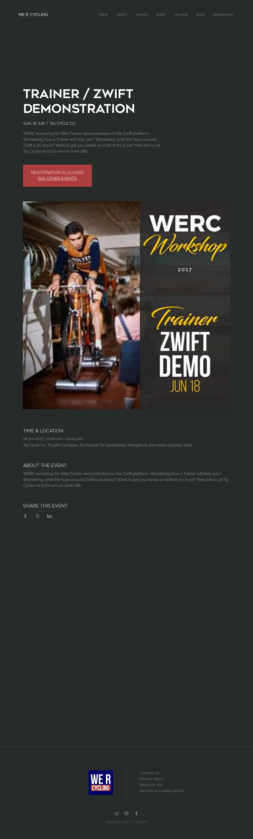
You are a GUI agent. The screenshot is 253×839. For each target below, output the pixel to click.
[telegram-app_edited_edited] (116, 813)
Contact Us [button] (150, 773)
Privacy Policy (152, 779)
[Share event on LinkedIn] (49, 516)
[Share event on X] (37, 516)
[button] (123, 14)
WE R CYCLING (33, 14)
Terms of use (151, 785)
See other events (57, 178)
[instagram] (126, 813)
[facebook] (136, 813)
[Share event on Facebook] (25, 516)
